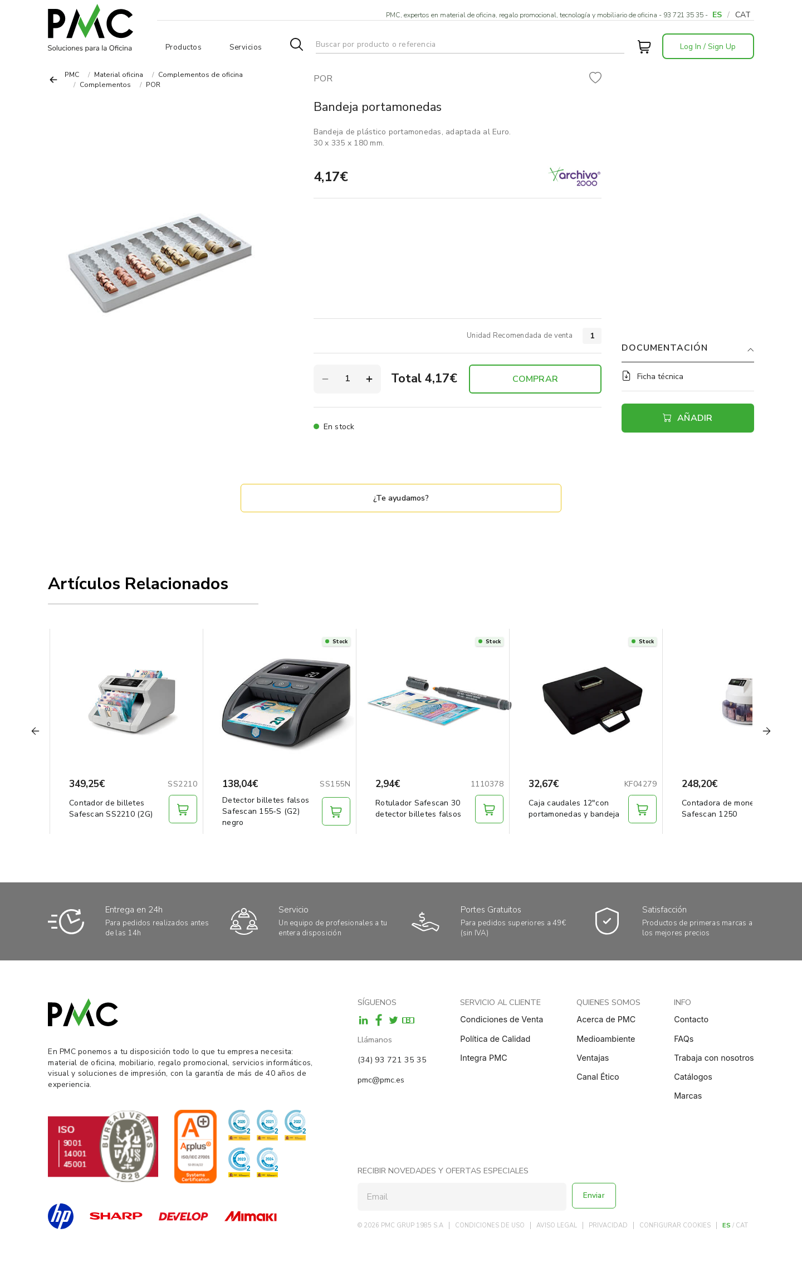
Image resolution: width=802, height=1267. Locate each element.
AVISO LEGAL (556, 1225)
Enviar (595, 1196)
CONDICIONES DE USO (490, 1225)
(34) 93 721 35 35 (392, 1059)
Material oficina (118, 74)
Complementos (105, 84)
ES (717, 14)
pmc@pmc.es (381, 1079)
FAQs (683, 1038)
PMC (72, 74)
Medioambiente (605, 1038)
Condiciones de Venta (501, 1019)
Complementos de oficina (200, 74)
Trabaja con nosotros (714, 1057)
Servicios (245, 47)
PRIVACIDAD (608, 1225)
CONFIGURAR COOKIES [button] (675, 1225)
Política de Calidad (495, 1038)
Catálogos (693, 1076)
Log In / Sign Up (708, 46)
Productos (183, 47)
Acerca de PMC (605, 1019)
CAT (743, 14)
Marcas (688, 1095)
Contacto (691, 1019)
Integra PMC (483, 1057)
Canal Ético (597, 1076)
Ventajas (592, 1057)
